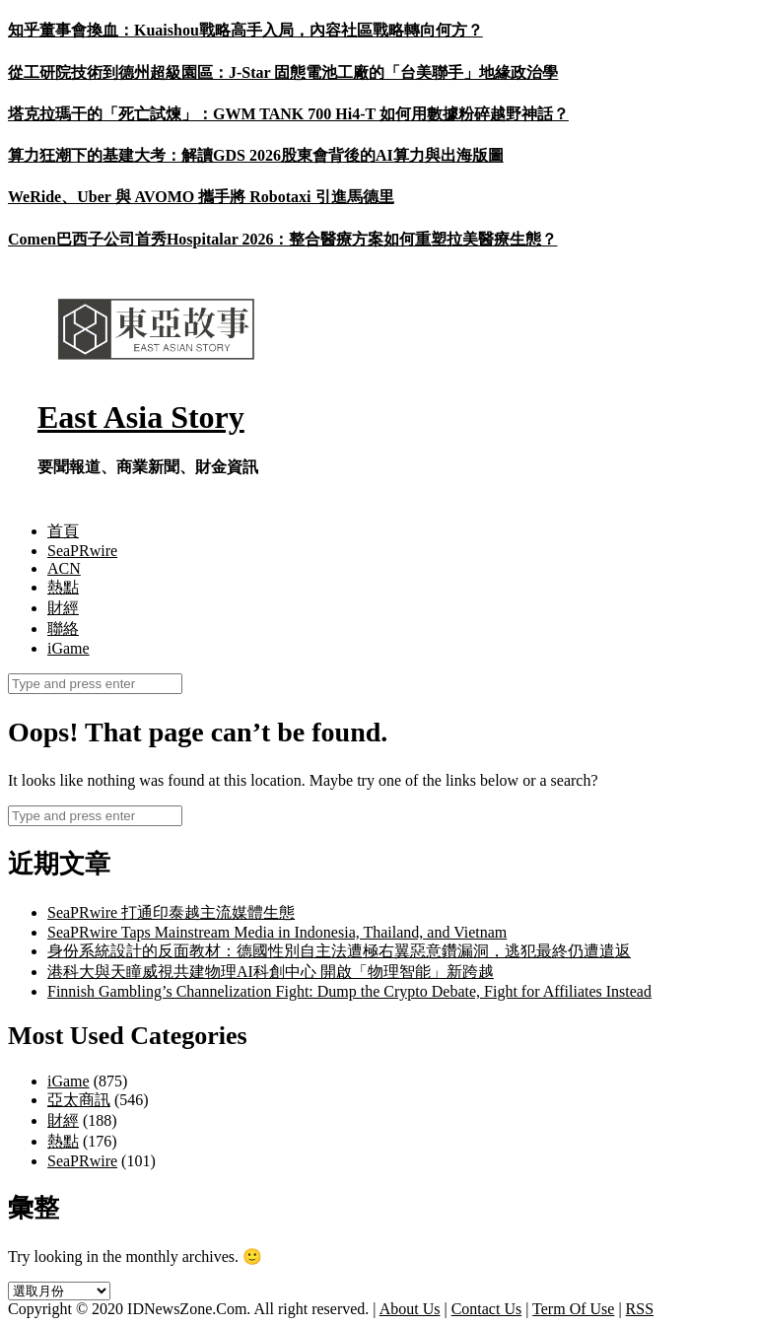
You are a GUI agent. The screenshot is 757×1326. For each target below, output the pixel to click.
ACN (64, 568)
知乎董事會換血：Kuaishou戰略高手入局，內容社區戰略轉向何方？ (245, 30)
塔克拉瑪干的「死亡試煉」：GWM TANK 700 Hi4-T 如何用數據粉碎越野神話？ (288, 113)
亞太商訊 (78, 1099)
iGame (68, 648)
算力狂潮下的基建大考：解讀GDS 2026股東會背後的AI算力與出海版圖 (256, 155)
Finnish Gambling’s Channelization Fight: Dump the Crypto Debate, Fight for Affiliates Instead (349, 991)
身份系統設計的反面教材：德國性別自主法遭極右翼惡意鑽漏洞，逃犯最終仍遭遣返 (339, 950)
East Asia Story (140, 417)
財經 (63, 607)
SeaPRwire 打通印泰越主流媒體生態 (171, 912)
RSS (640, 1308)
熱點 (63, 587)
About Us (410, 1308)
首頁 (63, 531)
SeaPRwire (82, 550)
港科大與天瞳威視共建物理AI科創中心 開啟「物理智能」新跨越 (270, 971)
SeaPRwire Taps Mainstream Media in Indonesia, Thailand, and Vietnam (277, 932)
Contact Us (486, 1308)
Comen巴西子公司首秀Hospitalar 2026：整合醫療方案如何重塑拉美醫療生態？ (282, 239)
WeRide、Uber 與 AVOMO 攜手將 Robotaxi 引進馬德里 (201, 196)
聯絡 (63, 628)
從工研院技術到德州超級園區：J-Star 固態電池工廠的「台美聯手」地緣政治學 (283, 72)
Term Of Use (573, 1308)
